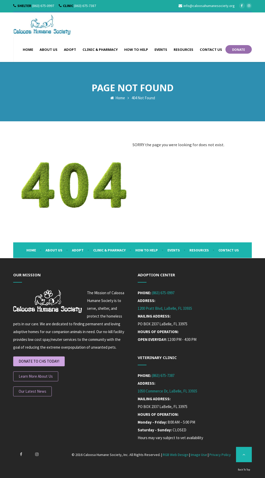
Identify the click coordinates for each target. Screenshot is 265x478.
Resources (199, 250)
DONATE (238, 49)
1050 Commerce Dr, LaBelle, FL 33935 (167, 391)
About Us (54, 250)
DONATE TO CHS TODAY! (39, 361)
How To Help (146, 250)
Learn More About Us (36, 376)
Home (117, 97)
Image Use (199, 454)
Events (173, 250)
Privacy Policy (220, 454)
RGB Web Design (175, 454)
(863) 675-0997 (163, 292)
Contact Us (228, 250)
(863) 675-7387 (163, 375)
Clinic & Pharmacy (109, 250)
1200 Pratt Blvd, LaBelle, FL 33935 (165, 308)
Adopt (78, 250)
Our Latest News (32, 391)
